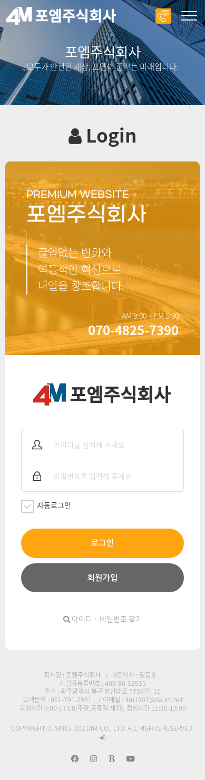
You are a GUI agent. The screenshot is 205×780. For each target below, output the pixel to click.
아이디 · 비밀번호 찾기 (102, 618)
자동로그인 (46, 506)
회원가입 (102, 578)
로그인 (102, 543)
